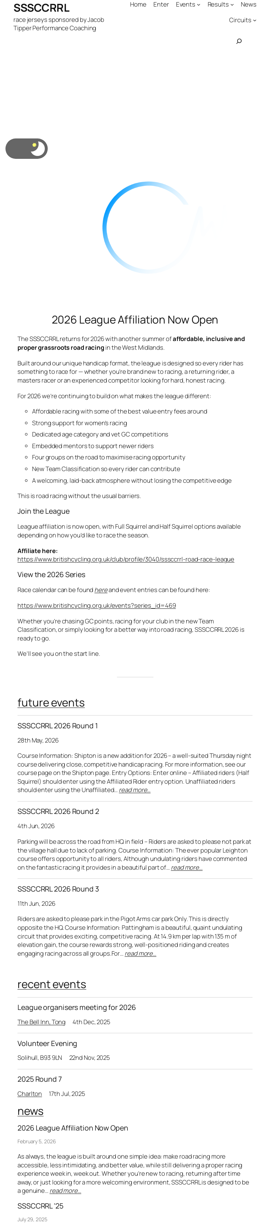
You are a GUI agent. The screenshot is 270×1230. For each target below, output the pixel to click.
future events (51, 702)
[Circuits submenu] (255, 19)
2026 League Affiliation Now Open (135, 319)
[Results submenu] (232, 4)
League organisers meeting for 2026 (76, 1007)
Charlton (29, 1093)
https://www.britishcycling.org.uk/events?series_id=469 (96, 605)
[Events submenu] (198, 4)
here (100, 589)
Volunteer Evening (47, 1043)
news (30, 1110)
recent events (51, 983)
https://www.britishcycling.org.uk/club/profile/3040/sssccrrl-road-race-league (125, 559)
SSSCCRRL (41, 7)
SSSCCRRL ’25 (40, 1206)
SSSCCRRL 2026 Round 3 (58, 889)
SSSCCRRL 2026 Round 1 (57, 726)
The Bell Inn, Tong (41, 1022)
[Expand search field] (239, 41)
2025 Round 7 (39, 1079)
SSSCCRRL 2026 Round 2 (58, 811)
